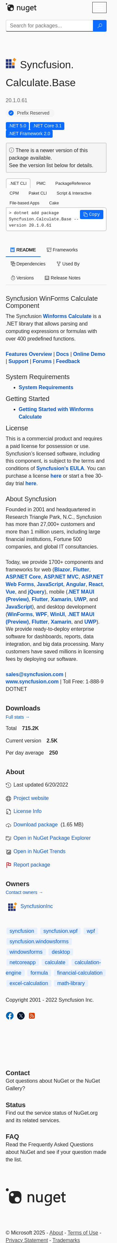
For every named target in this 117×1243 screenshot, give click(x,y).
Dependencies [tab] (28, 264)
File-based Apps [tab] (25, 202)
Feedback (68, 361)
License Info (28, 811)
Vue (10, 592)
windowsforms (26, 952)
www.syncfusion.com (32, 681)
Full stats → (18, 717)
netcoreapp (23, 962)
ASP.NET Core (23, 577)
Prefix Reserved (33, 113)
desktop (61, 952)
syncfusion (22, 931)
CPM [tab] (14, 193)
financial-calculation (80, 973)
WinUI (57, 614)
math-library (70, 983)
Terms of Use (83, 1232)
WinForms (20, 614)
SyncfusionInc (36, 906)
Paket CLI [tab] (38, 193)
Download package (36, 824)
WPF (41, 614)
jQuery (36, 592)
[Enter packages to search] (49, 26)
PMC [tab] (41, 183)
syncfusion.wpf (61, 931)
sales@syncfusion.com (34, 674)
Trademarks (66, 1240)
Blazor (62, 569)
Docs (62, 354)
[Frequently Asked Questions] (12, 1136)
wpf (91, 931)
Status (16, 1104)
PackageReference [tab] (73, 183)
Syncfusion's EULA (60, 468)
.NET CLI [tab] (18, 183)
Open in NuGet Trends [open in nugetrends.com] (40, 851)
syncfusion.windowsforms (39, 941)
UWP (80, 599)
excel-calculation (29, 983)
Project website (31, 798)
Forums (42, 361)
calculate (55, 962)
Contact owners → (24, 892)
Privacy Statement (27, 1240)
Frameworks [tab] (62, 250)
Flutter (81, 569)
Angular (75, 584)
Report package (32, 865)
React (95, 584)
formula (39, 973)
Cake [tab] (54, 202)
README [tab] (23, 250)
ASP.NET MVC (61, 577)
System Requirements (46, 387)
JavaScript (50, 584)
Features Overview (29, 354)
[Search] (100, 26)
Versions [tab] (22, 278)
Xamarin (61, 599)
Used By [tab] (68, 264)
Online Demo (89, 354)
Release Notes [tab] (63, 278)
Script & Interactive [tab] (74, 193)
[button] (91, 214)
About (56, 1232)
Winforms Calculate (67, 316)
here (55, 476)
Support (18, 361)
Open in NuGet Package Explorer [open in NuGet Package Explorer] (52, 838)
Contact (18, 1072)
